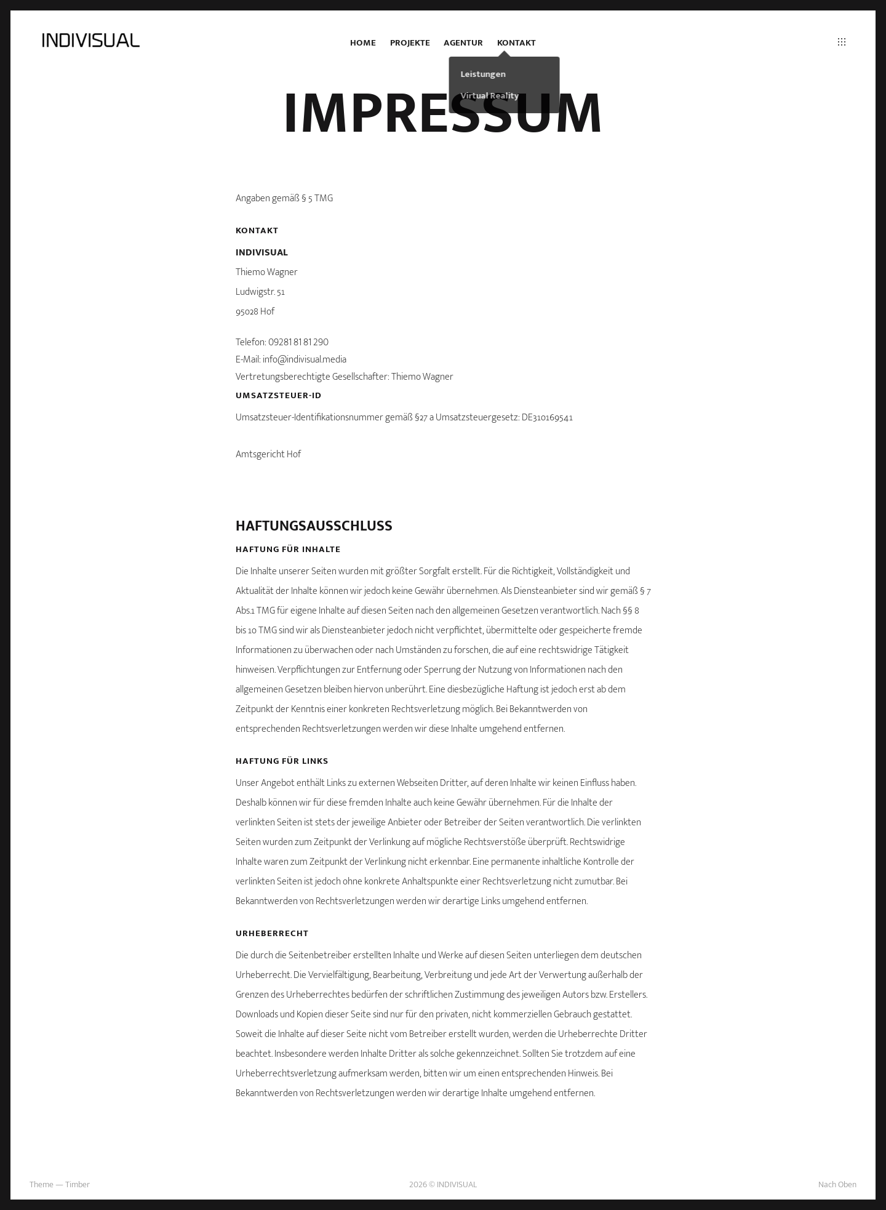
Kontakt (516, 42)
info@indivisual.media (304, 359)
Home (363, 42)
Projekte (410, 42)
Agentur (463, 42)
